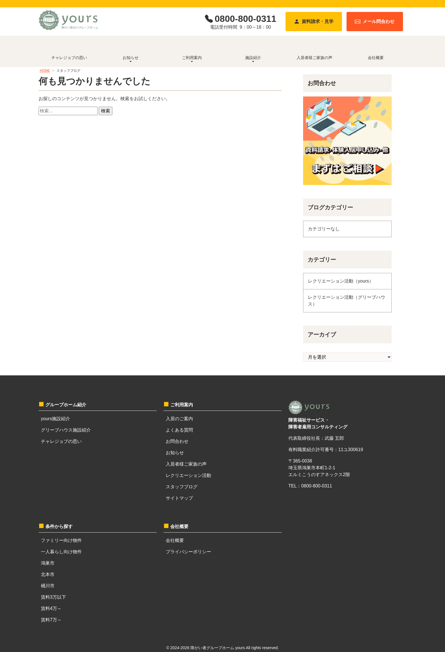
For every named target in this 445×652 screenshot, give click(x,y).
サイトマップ (179, 498)
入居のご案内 (179, 418)
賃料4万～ (51, 608)
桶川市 (47, 585)
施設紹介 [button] (253, 57)
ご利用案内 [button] (192, 57)
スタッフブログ (182, 486)
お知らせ (175, 452)
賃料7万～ (51, 619)
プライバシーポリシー (188, 551)
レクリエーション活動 (188, 475)
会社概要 (376, 57)
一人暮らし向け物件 (61, 551)
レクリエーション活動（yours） (340, 281)
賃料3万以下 (53, 597)
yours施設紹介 (55, 418)
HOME (45, 71)
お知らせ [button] (130, 57)
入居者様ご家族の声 (314, 57)
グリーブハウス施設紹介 (66, 430)
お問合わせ (177, 441)
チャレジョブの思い (69, 57)
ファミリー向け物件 (61, 540)
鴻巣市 (47, 563)
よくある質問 (179, 430)
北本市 (47, 574)
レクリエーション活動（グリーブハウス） (346, 300)
